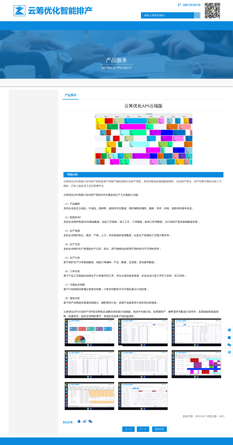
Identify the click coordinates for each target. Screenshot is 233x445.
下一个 (143, 429)
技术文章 (184, 25)
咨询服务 (15, 114)
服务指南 (157, 25)
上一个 (128, 429)
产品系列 (15, 105)
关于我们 (49, 25)
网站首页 (22, 25)
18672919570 (191, 5)
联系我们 (211, 25)
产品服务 (76, 25)
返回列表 (159, 429)
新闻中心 (130, 25)
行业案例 (103, 25)
